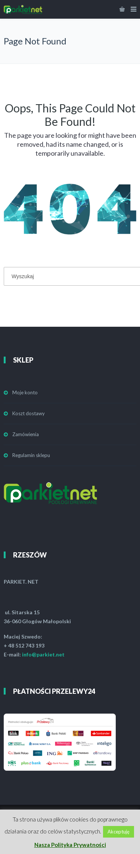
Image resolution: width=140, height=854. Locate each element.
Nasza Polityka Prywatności (70, 844)
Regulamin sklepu (31, 455)
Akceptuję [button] (119, 832)
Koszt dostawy (28, 413)
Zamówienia (25, 434)
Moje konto (25, 392)
